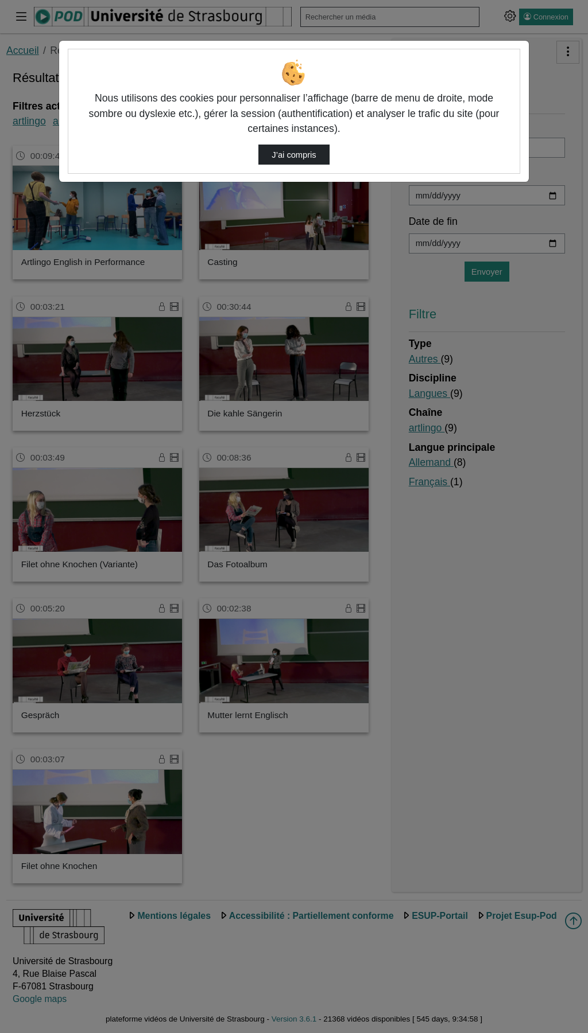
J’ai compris (294, 154)
